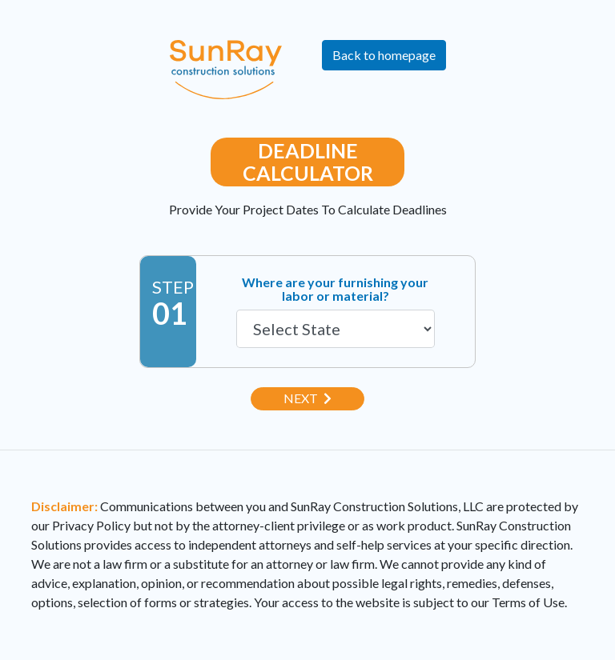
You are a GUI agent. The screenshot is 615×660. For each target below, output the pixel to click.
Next (307, 398)
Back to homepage (384, 54)
